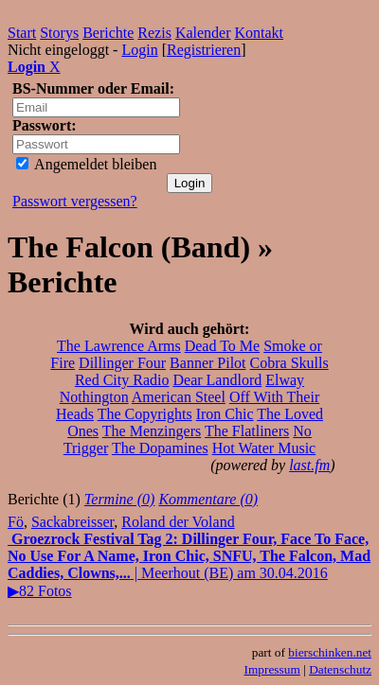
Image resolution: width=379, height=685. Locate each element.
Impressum (272, 669)
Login (139, 50)
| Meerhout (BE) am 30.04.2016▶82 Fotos (189, 565)
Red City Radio (122, 380)
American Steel (179, 397)
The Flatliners (247, 431)
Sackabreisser (72, 522)
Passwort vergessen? (74, 201)
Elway (284, 380)
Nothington (94, 397)
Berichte (108, 33)
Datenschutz (340, 669)
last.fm (309, 465)
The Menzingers (151, 431)
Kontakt (259, 33)
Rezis (154, 33)
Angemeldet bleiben (86, 164)
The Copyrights (145, 414)
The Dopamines (160, 448)
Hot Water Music (264, 448)
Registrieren (204, 50)
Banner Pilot (207, 363)
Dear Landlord (217, 380)
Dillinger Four (122, 363)
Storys (59, 33)
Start (22, 33)
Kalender (203, 33)
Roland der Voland (177, 522)
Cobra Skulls (289, 363)
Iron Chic (225, 414)
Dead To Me (222, 346)
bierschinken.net (329, 652)
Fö (16, 522)
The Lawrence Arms (119, 346)
